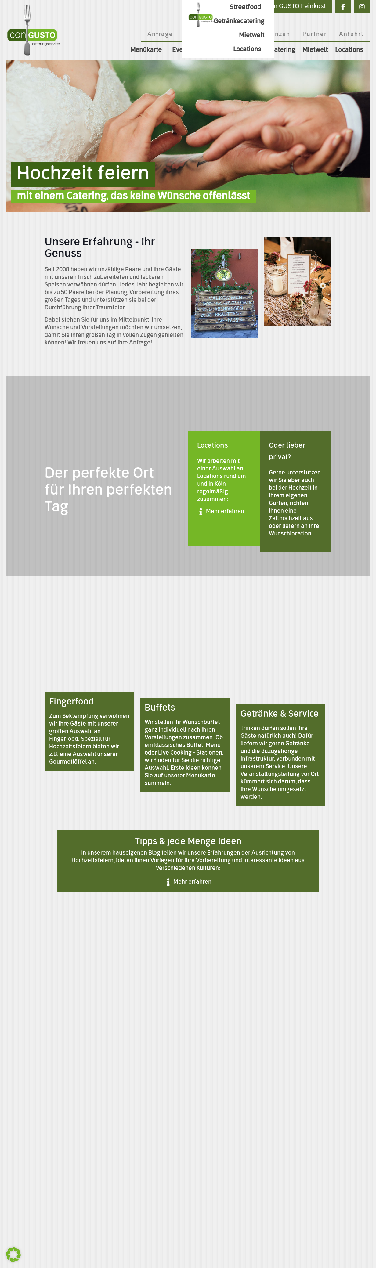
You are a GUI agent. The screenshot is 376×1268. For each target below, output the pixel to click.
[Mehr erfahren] (200, 511)
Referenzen (271, 34)
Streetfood (219, 50)
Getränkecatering (269, 50)
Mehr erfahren (225, 511)
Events (183, 50)
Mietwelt (315, 50)
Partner (314, 34)
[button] (13, 1254)
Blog (234, 34)
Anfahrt (351, 34)
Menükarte (147, 50)
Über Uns (200, 34)
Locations (350, 50)
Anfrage (160, 34)
